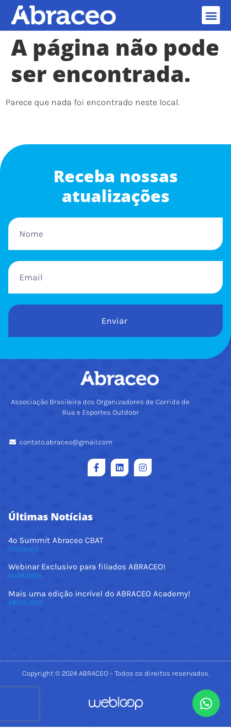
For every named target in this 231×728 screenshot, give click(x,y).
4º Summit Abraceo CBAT (56, 541)
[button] (211, 15)
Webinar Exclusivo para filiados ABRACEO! (86, 568)
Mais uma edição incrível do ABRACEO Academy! (99, 595)
